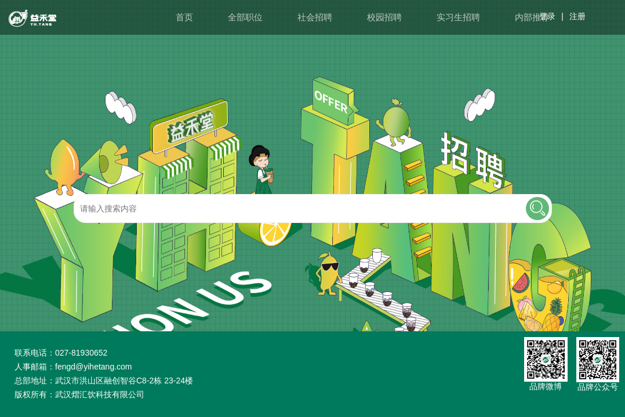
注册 (577, 16)
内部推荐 (532, 17)
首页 (184, 17)
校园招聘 (384, 17)
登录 (547, 16)
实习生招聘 (458, 17)
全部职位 (245, 17)
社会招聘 (314, 17)
